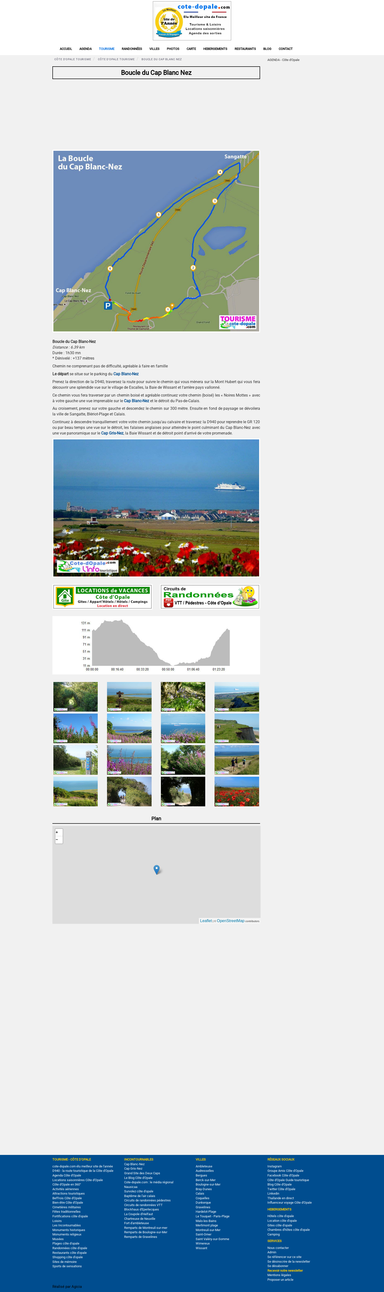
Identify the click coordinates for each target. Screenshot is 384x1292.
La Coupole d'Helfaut (138, 1214)
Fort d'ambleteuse (136, 1223)
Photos (173, 49)
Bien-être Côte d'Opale (67, 1202)
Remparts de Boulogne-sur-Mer (145, 1232)
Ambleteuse (204, 1166)
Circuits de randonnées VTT (143, 1205)
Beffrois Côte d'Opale (67, 1198)
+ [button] (57, 832)
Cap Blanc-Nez (134, 1164)
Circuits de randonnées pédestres (147, 1200)
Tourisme (106, 49)
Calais (200, 1193)
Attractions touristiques (68, 1193)
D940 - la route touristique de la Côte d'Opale (82, 1171)
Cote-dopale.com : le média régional (148, 1182)
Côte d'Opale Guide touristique (288, 1180)
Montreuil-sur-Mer (208, 1230)
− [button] (57, 840)
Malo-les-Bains (206, 1221)
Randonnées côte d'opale (69, 1248)
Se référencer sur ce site (284, 1257)
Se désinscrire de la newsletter (288, 1261)
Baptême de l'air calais (139, 1196)
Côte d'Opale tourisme (72, 59)
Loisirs (57, 1221)
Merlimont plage (207, 1225)
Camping (273, 1234)
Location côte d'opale (282, 1220)
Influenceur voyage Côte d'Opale (289, 1202)
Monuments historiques (68, 1230)
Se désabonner (277, 1266)
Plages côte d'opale (65, 1243)
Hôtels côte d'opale (280, 1216)
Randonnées (132, 49)
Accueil (66, 49)
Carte (191, 49)
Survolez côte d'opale (138, 1191)
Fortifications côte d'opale (70, 1216)
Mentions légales (279, 1275)
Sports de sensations (67, 1266)
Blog (267, 49)
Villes (154, 49)
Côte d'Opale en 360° (66, 1184)
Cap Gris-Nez (133, 1168)
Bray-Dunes (204, 1189)
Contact (286, 49)
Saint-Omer (203, 1234)
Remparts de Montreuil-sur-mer (145, 1228)
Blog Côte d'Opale (279, 1184)
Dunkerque (203, 1202)
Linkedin (273, 1193)
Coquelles (202, 1198)
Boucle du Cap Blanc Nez (162, 59)
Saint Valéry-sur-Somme (212, 1239)
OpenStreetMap (231, 921)
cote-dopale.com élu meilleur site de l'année (82, 1166)
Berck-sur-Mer (206, 1180)
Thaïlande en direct (280, 1198)
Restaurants (245, 49)
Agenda (85, 49)
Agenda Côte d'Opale (66, 1175)
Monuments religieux (66, 1234)
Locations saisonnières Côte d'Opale (77, 1180)
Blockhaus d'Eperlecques (141, 1209)
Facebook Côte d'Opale (283, 1175)
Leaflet (206, 921)
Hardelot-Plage (206, 1211)
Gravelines (203, 1207)
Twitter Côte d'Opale (281, 1189)
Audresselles (205, 1171)
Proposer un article (280, 1279)
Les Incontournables (66, 1225)
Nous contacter (278, 1248)
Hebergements (215, 49)
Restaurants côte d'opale (69, 1253)
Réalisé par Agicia (67, 1286)
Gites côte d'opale (279, 1225)
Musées (58, 1239)
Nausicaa (130, 1187)
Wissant (201, 1248)
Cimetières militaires (66, 1207)
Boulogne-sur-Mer (208, 1184)
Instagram (274, 1166)
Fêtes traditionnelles (66, 1211)
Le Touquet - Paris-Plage (212, 1216)
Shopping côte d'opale (67, 1257)
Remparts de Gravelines (140, 1237)
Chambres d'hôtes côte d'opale (288, 1230)
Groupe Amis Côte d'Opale (285, 1171)
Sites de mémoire (64, 1262)
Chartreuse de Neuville (139, 1219)
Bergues (201, 1175)
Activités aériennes (65, 1189)
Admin (271, 1252)
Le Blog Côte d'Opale (138, 1178)
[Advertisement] (156, 115)
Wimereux (203, 1243)
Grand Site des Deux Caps (142, 1173)
